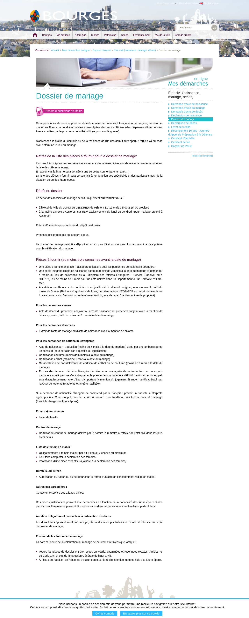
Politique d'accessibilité (188, 3)
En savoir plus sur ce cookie (141, 613)
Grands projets (183, 34)
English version (209, 3)
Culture (95, 34)
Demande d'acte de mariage (188, 107)
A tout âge (80, 34)
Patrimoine (110, 34)
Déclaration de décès (184, 123)
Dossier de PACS (181, 146)
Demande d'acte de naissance (189, 104)
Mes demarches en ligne (76, 50)
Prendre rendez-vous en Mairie (63, 111)
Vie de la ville (162, 34)
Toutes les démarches (202, 156)
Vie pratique (63, 34)
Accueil (55, 50)
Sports (124, 34)
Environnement (141, 34)
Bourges (47, 34)
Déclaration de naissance (186, 115)
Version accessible (166, 3)
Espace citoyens (102, 50)
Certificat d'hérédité (183, 138)
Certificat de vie (180, 142)
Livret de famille (180, 127)
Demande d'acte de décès (187, 111)
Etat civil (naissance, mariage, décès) (135, 50)
